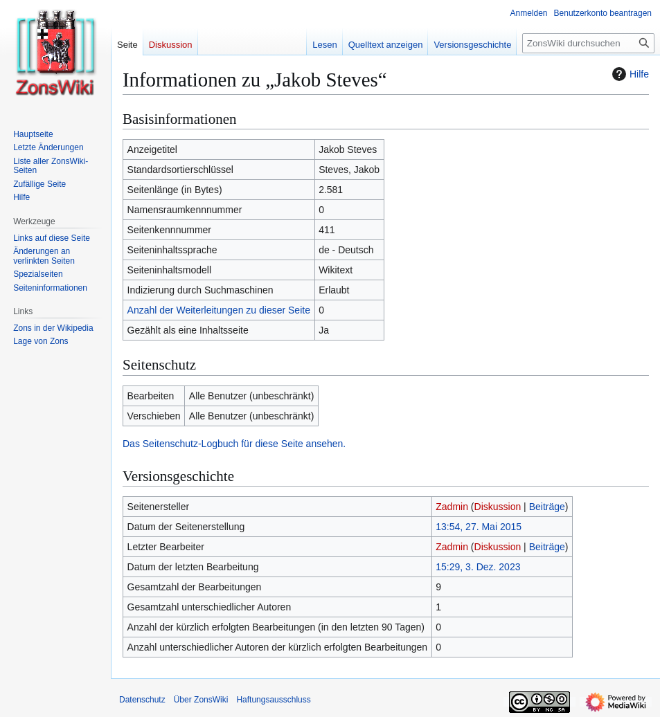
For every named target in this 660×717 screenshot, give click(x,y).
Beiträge (547, 506)
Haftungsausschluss (273, 700)
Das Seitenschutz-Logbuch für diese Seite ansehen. (234, 443)
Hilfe (629, 74)
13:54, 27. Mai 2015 (478, 526)
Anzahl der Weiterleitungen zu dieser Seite (218, 310)
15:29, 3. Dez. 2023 (478, 566)
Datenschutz (142, 700)
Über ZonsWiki (201, 700)
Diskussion (497, 506)
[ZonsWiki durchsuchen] (588, 43)
